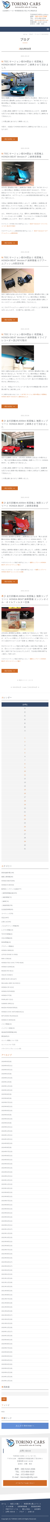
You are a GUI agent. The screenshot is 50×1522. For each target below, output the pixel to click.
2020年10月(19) (6, 1335)
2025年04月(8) (6, 1115)
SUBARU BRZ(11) (7, 1003)
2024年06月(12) (6, 1155)
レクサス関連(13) (7, 930)
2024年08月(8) (6, 1147)
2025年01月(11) (6, 1127)
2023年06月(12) (6, 1205)
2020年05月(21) (6, 1356)
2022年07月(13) (6, 1249)
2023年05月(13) (6, 1209)
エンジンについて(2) (8, 1044)
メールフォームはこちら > (25, 1483)
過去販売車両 (36, 1506)
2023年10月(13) (6, 1188)
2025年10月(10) (6, 1090)
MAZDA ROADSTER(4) (9, 1007)
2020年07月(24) (6, 1348)
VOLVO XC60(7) (7, 975)
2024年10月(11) (6, 1139)
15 (25, 789)
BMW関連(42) (6, 942)
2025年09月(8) (6, 1094)
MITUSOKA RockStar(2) (9, 1016)
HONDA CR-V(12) (7, 987)
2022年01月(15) (6, 1274)
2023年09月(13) (6, 1192)
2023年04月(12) (6, 1213)
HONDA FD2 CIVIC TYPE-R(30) (12, 962)
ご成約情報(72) (6, 897)
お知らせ (31, 1511)
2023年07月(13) (6, 1200)
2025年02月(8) (6, 1123)
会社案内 (37, 1509)
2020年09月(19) (6, 1339)
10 (25, 771)
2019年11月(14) (6, 1380)
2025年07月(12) (6, 1102)
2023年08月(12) (6, 1196)
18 (25, 801)
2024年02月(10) (6, 1172)
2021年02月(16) (6, 1319)
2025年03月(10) (6, 1119)
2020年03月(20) (6, 1364)
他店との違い (15, 1504)
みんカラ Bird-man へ (25, 1426)
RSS (3, 1411)
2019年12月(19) (6, 1376)
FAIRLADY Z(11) (7, 999)
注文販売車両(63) (7, 909)
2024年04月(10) (6, 1164)
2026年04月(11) (6, 1065)
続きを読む (8, 139)
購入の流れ (26, 1509)
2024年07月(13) (6, 1151)
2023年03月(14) (6, 1217)
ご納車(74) (5, 901)
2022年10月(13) (6, 1237)
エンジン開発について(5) (9, 1040)
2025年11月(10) (6, 1086)
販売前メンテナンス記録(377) (11, 889)
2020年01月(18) (6, 1372)
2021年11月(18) (6, 1282)
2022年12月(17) (6, 1229)
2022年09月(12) (6, 1241)
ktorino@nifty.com (41, 20)
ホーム (25, 34)
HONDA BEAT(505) (8, 881)
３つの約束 (9, 1506)
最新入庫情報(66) (7, 877)
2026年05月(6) (6, 1061)
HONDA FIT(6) (6, 995)
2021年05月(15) (6, 1307)
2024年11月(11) (6, 1135)
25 (25, 826)
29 (25, 841)
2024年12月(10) (6, 1131)
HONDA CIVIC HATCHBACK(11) (12, 1012)
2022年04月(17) (6, 1262)
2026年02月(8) (6, 1074)
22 (25, 815)
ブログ (31, 34)
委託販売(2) (5, 1036)
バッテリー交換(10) (8, 1028)
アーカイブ (6, 1055)
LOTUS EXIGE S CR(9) (9, 954)
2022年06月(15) (6, 1254)
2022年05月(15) (6, 1258)
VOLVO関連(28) (6, 938)
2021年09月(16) (6, 1290)
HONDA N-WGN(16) (8, 1020)
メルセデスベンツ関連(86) (10, 926)
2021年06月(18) (6, 1303)
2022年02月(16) (6, 1270)
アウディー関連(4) (7, 946)
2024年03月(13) (6, 1168)
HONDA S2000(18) (7, 967)
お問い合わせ (10, 1511)
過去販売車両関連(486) (9, 1032)
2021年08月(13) (6, 1295)
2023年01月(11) (6, 1225)
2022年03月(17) (6, 1266)
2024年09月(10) (6, 1143)
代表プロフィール (12, 1509)
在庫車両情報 (22, 1506)
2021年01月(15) (6, 1323)
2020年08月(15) (6, 1344)
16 (25, 793)
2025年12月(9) (6, 1082)
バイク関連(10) (6, 1024)
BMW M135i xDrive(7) (9, 979)
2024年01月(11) (6, 1176)
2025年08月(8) (6, 1098)
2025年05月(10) (6, 1110)
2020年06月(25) (6, 1352)
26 (25, 830)
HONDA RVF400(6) (8, 991)
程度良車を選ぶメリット (32, 1504)
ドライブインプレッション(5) (11, 1048)
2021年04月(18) (6, 1311)
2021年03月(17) (6, 1315)
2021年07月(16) (6, 1299)
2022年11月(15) (6, 1233)
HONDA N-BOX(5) (7, 885)
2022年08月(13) (6, 1245)
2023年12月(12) (6, 1180)
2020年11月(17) (6, 1331)
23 (25, 819)
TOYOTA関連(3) (6, 934)
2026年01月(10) (6, 1078)
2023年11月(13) (6, 1184)
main (25, 687)
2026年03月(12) (6, 1069)
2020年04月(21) (6, 1360)
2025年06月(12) (6, 1106)
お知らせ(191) (6, 921)
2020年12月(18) (6, 1327)
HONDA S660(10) (7, 950)
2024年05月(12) (6, 1159)
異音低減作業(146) (7, 872)
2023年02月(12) (6, 1221)
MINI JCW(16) (6, 958)
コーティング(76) (7, 913)
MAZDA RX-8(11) (7, 971)
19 (25, 804)
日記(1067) (5, 917)
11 (25, 775)
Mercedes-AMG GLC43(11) (10, 983)
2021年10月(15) (6, 1286)
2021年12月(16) (6, 1278)
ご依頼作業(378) (6, 905)
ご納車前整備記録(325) (9, 893)
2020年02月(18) (6, 1368)
